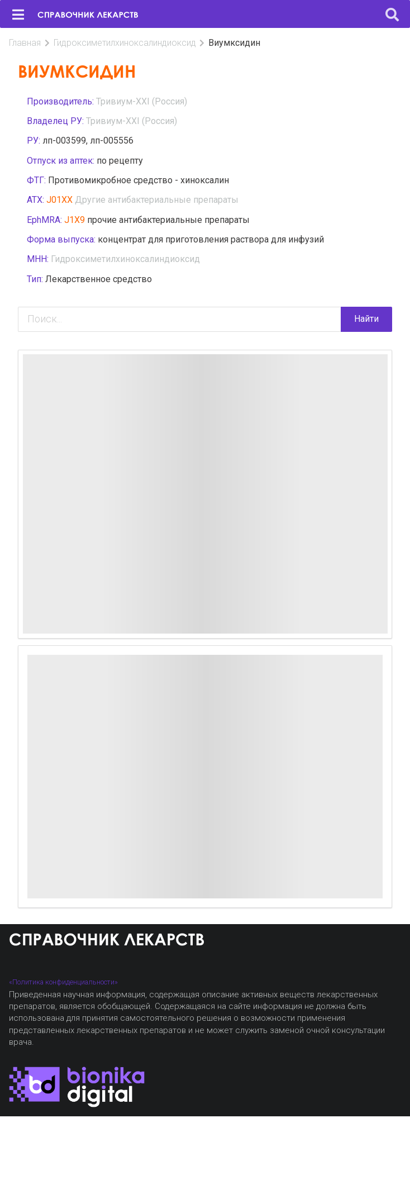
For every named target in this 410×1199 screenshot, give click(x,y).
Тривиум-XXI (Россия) (141, 101)
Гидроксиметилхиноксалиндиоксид (125, 42)
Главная (25, 42)
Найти (366, 318)
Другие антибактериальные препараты (157, 199)
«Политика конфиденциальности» (63, 982)
